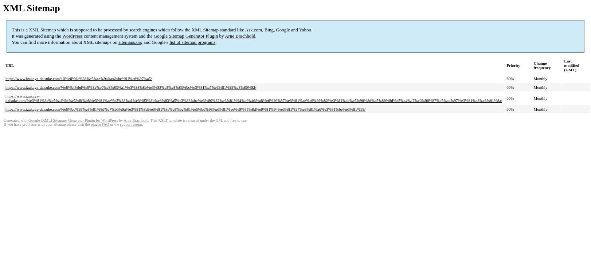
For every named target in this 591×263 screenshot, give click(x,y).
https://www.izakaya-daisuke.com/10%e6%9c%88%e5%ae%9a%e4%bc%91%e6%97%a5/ (78, 78)
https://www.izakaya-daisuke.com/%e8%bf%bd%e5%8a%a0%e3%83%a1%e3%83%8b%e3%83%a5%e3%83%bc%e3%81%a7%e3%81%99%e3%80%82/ (130, 87)
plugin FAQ (100, 124)
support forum (131, 124)
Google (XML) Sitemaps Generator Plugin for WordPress (73, 120)
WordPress (72, 36)
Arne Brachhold (240, 36)
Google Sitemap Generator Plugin (186, 36)
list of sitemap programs (192, 42)
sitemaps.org (130, 42)
